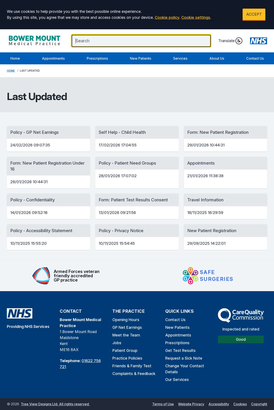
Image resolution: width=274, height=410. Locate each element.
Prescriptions (97, 58)
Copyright (259, 404)
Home (15, 58)
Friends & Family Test (131, 366)
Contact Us (255, 58)
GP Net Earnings (127, 327)
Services (180, 58)
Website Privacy (191, 404)
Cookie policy (167, 17)
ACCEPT (254, 14)
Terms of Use (163, 404)
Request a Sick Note (183, 358)
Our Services (177, 379)
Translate (230, 40)
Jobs (116, 343)
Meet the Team (126, 335)
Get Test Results (180, 350)
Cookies (240, 404)
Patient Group (124, 350)
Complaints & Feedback (133, 373)
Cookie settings (195, 17)
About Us (216, 58)
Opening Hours (125, 319)
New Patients (140, 58)
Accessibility (218, 404)
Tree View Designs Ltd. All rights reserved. (55, 404)
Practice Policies (127, 358)
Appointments (53, 58)
